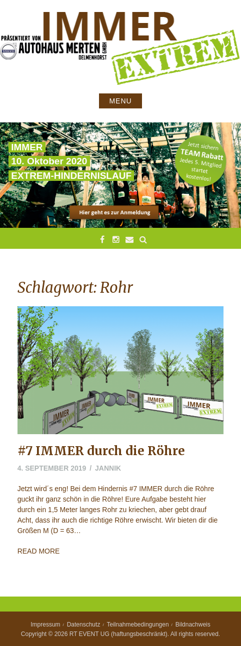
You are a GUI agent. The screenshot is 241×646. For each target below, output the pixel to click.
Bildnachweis (193, 624)
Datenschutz (83, 624)
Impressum (45, 624)
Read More (39, 551)
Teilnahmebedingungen (138, 624)
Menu (120, 101)
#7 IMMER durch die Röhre (101, 451)
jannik (108, 468)
